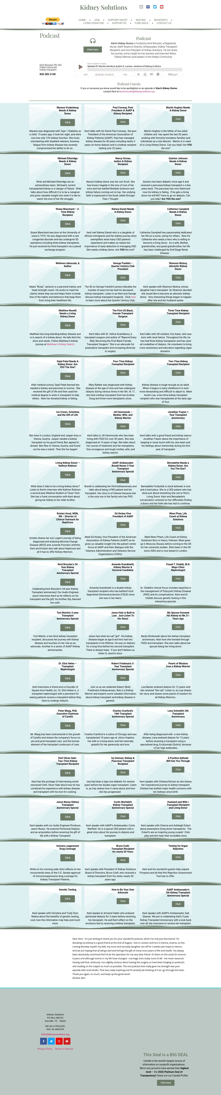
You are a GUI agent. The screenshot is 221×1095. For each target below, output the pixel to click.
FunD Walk (141, 23)
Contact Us (164, 23)
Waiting (141, 20)
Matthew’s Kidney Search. (61, 344)
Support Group (117, 20)
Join (97, 20)
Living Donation (93, 23)
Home (82, 20)
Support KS (119, 23)
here (133, 297)
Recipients (160, 20)
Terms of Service (64, 1048)
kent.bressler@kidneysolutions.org (137, 91)
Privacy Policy (44, 1048)
